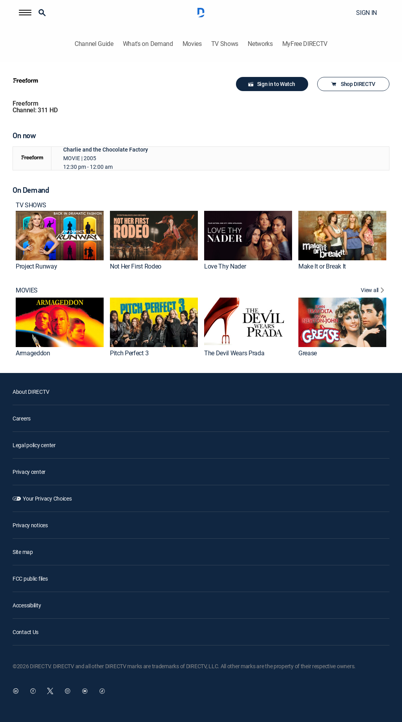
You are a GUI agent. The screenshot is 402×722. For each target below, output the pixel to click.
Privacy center (29, 471)
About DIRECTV (31, 391)
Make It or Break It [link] (322, 266)
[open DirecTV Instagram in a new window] (67, 691)
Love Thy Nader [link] (225, 266)
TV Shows (224, 44)
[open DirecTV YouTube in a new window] (85, 691)
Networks (260, 44)
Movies (192, 44)
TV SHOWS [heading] (31, 205)
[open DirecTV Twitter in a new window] (50, 691)
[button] (25, 12)
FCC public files (30, 578)
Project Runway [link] (36, 266)
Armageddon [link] (33, 353)
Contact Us (25, 632)
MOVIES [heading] (27, 290)
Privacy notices (30, 525)
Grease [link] (307, 353)
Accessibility (27, 605)
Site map (23, 552)
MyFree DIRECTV (305, 44)
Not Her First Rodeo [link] (135, 266)
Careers (22, 418)
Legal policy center (34, 445)
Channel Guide (94, 44)
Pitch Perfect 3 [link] (129, 353)
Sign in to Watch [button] (271, 84)
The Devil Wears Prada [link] (234, 353)
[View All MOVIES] (373, 291)
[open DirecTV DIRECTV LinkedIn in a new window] (16, 691)
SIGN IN (366, 12)
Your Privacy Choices (47, 498)
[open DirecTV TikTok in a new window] (102, 691)
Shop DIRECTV (352, 84)
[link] (60, 235)
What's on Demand (148, 44)
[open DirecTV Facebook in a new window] (33, 691)
